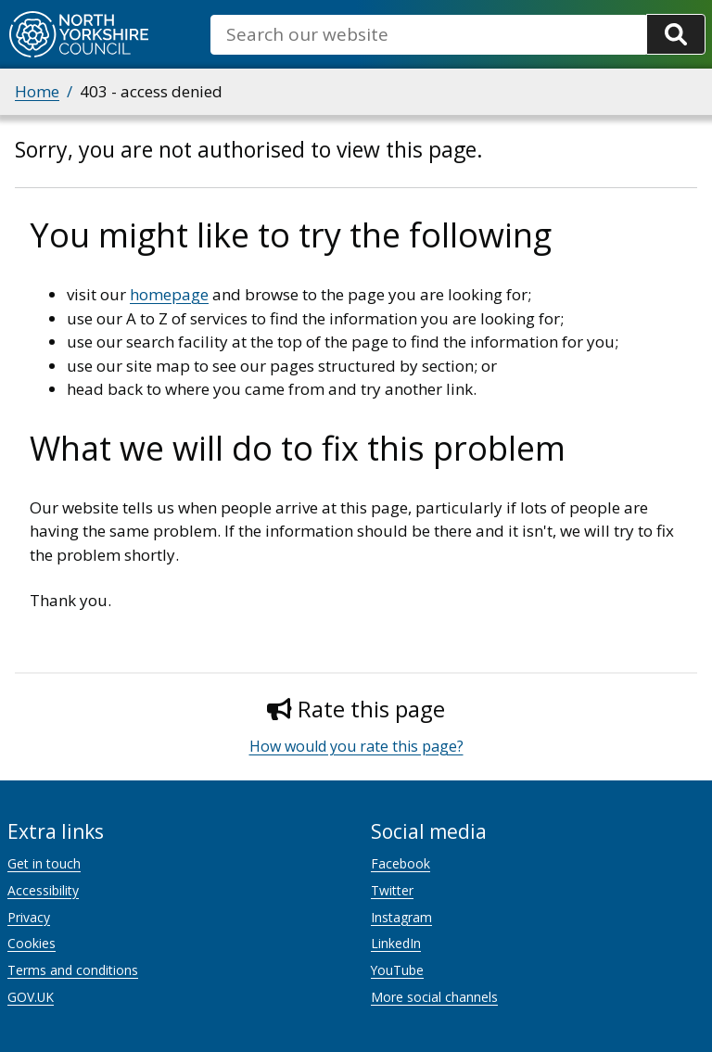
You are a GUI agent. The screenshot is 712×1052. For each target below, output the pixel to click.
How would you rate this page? (356, 746)
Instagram (401, 917)
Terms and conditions (72, 970)
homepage (169, 294)
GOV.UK (30, 997)
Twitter (392, 890)
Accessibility (43, 890)
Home (37, 91)
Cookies (31, 943)
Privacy (28, 917)
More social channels (434, 997)
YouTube (397, 970)
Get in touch (44, 863)
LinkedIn (396, 943)
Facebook (400, 863)
